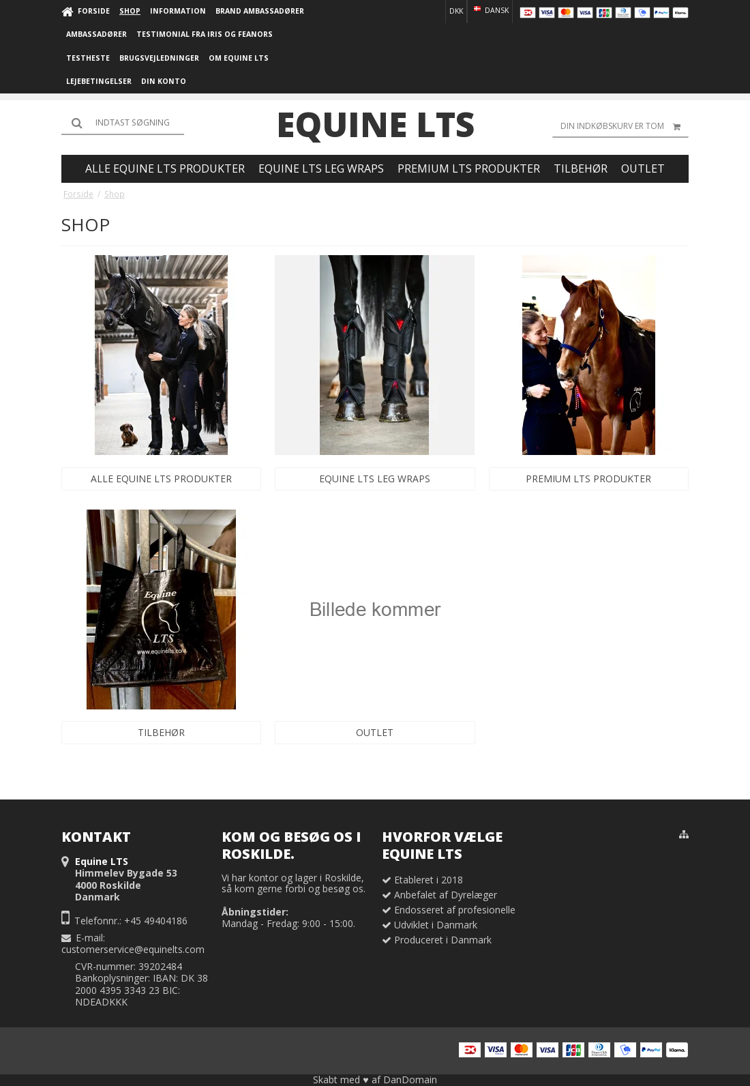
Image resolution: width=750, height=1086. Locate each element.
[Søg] (122, 123)
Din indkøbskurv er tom (624, 126)
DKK (456, 11)
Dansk (490, 10)
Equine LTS (375, 124)
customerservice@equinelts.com (133, 949)
